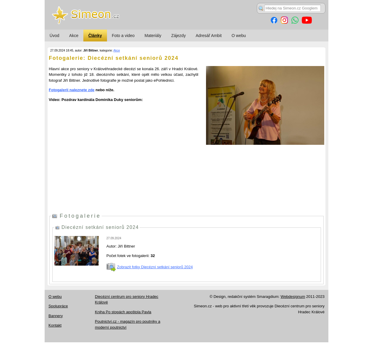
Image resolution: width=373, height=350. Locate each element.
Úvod (54, 35)
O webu (239, 35)
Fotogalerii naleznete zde (72, 90)
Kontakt (54, 325)
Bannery (55, 316)
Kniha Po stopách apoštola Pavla (123, 312)
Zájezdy (178, 35)
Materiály (153, 35)
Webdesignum (292, 296)
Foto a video (123, 35)
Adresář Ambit (209, 35)
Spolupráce (58, 306)
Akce (73, 35)
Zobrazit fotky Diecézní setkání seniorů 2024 (155, 267)
